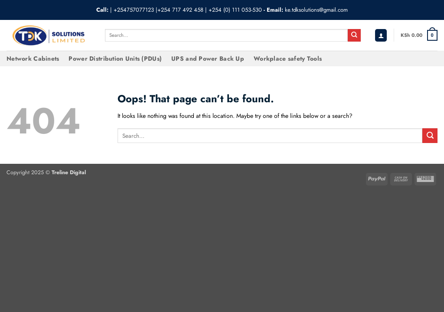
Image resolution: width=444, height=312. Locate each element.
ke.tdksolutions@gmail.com (316, 10)
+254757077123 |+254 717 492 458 (158, 10)
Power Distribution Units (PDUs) (115, 58)
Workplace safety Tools (288, 58)
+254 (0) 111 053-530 (235, 10)
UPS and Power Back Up (207, 58)
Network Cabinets (33, 58)
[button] (381, 35)
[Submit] (354, 35)
